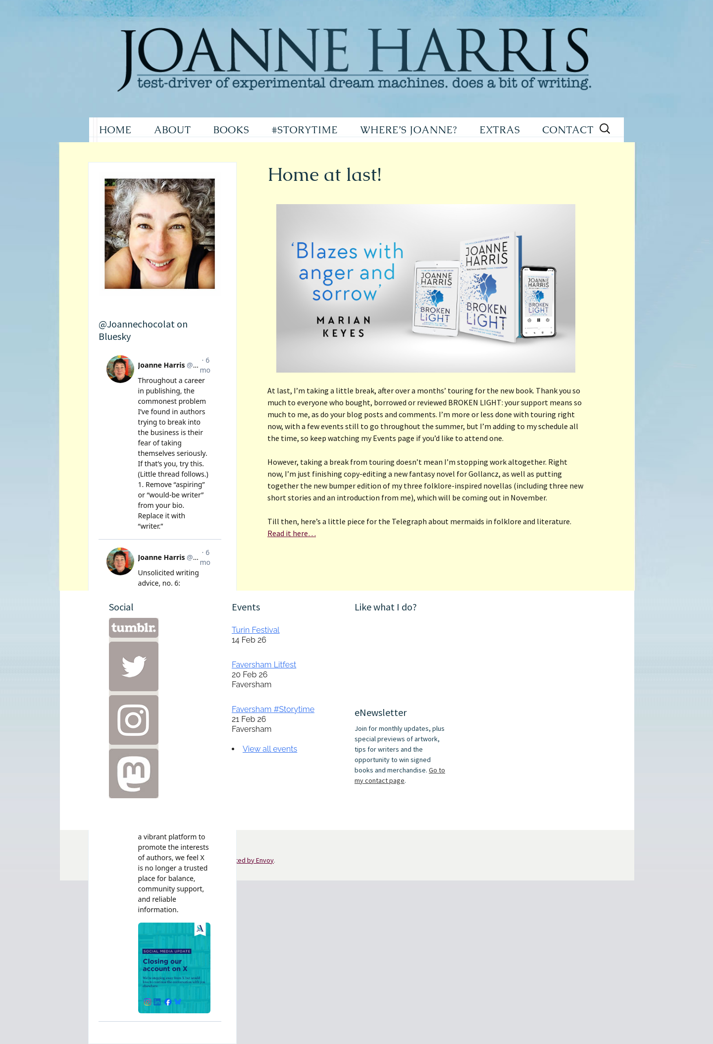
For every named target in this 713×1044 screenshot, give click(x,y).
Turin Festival (256, 630)
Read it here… (291, 533)
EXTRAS (499, 129)
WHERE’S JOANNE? (408, 129)
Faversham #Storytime (273, 709)
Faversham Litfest (264, 664)
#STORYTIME (305, 129)
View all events (270, 749)
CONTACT (568, 129)
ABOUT (172, 129)
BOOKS (231, 129)
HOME (115, 129)
